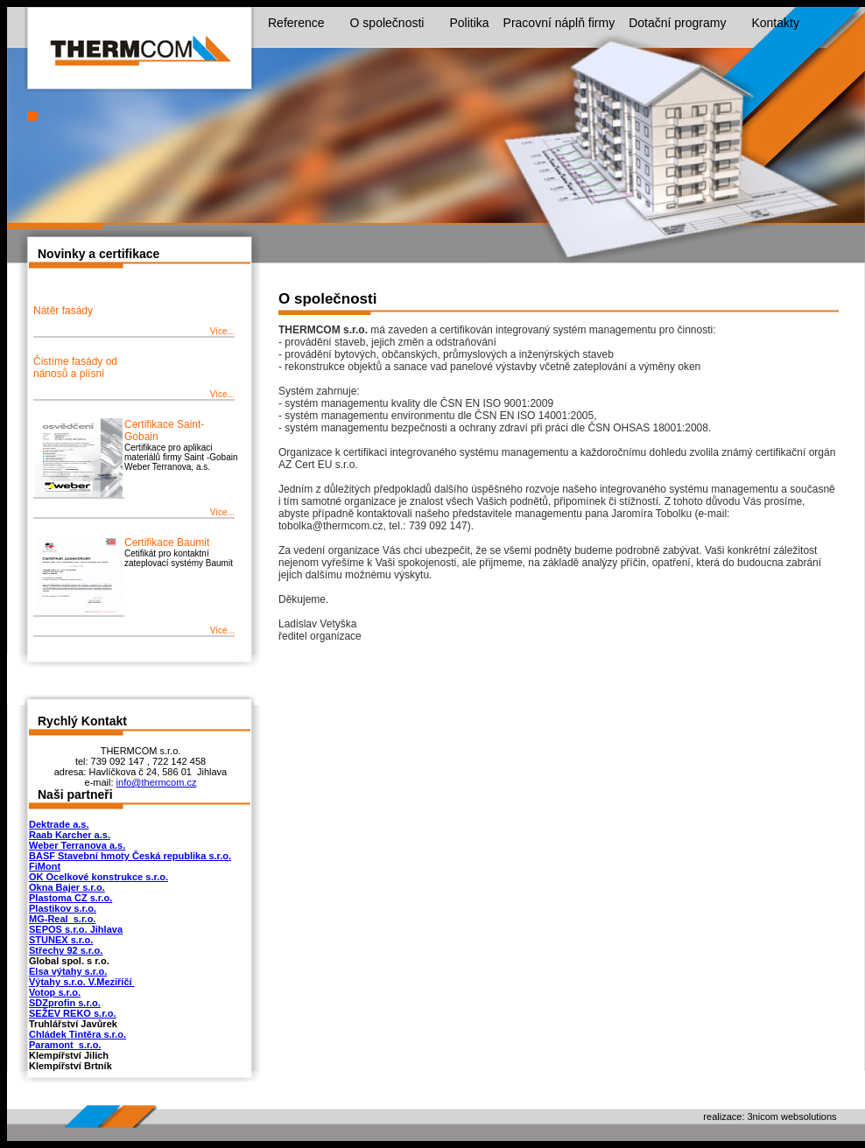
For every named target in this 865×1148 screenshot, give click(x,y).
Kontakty (774, 23)
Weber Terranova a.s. (77, 845)
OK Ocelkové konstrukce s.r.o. (98, 877)
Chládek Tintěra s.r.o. (77, 1034)
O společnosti (396, 24)
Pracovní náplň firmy (559, 23)
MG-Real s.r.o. (62, 919)
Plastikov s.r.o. (62, 908)
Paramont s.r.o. (65, 1045)
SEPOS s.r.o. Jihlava (76, 929)
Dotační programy (686, 24)
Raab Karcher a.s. (69, 835)
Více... (222, 331)
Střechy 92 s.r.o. (65, 950)
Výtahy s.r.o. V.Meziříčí (82, 981)
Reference (305, 24)
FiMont (44, 866)
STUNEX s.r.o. (61, 939)
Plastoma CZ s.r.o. (70, 897)
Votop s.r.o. (55, 992)
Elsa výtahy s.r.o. (68, 971)
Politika (469, 23)
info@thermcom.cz (156, 782)
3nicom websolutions (792, 1116)
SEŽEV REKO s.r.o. (72, 1013)
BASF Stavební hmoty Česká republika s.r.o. (130, 855)
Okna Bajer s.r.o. (67, 887)
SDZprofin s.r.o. (65, 1003)
